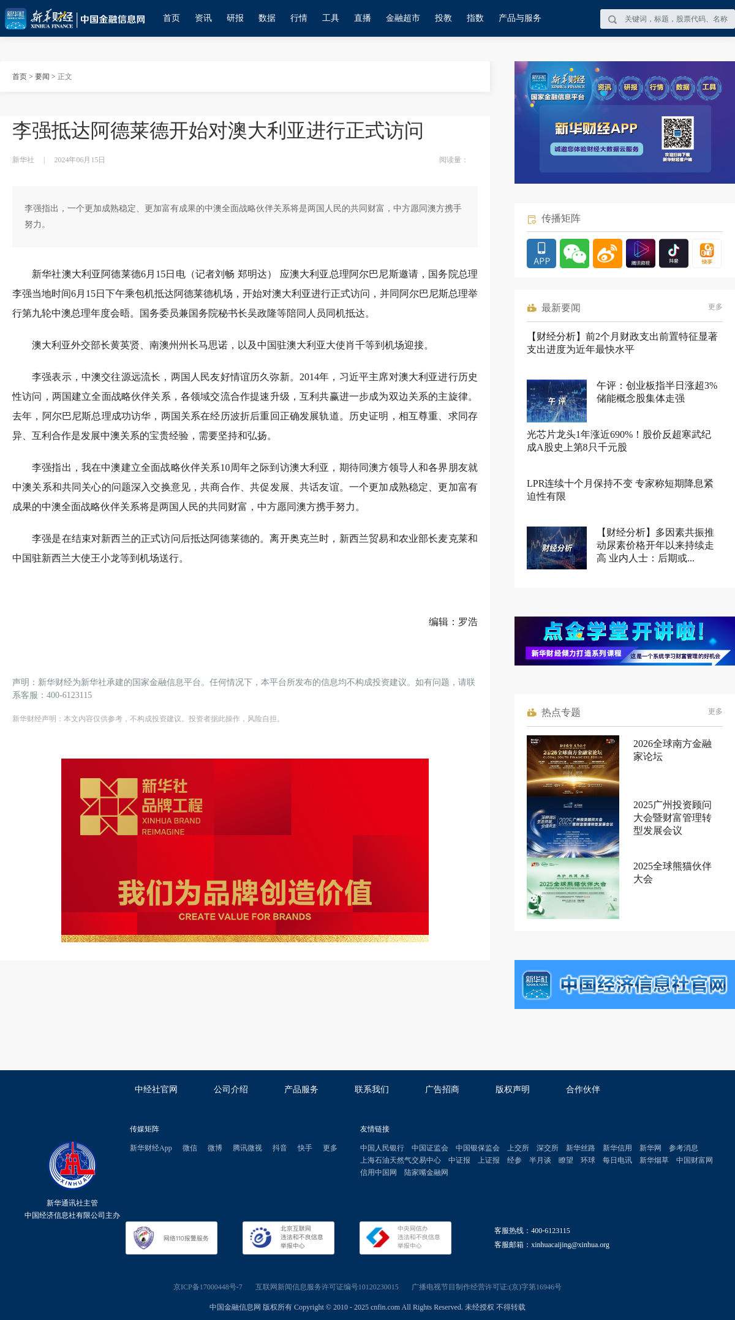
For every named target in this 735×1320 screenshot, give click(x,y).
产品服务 (301, 1089)
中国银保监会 (478, 1148)
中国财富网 (694, 1160)
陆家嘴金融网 (426, 1172)
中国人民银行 (382, 1148)
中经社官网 (156, 1089)
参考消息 (683, 1148)
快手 (305, 1148)
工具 (330, 18)
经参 (514, 1160)
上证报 (489, 1160)
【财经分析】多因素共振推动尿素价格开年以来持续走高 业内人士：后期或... (655, 545)
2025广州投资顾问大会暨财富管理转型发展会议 (672, 818)
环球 (588, 1160)
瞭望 (566, 1160)
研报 (235, 18)
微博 (215, 1148)
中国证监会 (430, 1148)
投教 (443, 18)
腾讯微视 (247, 1148)
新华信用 (617, 1148)
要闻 (42, 76)
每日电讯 (617, 1160)
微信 (190, 1148)
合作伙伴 (583, 1089)
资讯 (203, 18)
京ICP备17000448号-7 (208, 1287)
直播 (362, 18)
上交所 (518, 1148)
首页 (171, 18)
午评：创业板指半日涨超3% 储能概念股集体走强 (657, 391)
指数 (475, 18)
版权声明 (513, 1089)
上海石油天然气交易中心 (400, 1160)
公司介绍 (231, 1089)
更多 (715, 306)
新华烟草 (654, 1160)
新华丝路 (580, 1148)
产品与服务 (520, 18)
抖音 (280, 1148)
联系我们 (372, 1089)
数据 (267, 18)
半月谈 (540, 1160)
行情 (298, 18)
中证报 (459, 1160)
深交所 (548, 1148)
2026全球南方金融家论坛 (672, 750)
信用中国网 (378, 1172)
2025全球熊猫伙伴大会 (672, 872)
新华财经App (151, 1148)
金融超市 (403, 18)
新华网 (650, 1148)
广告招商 (442, 1089)
